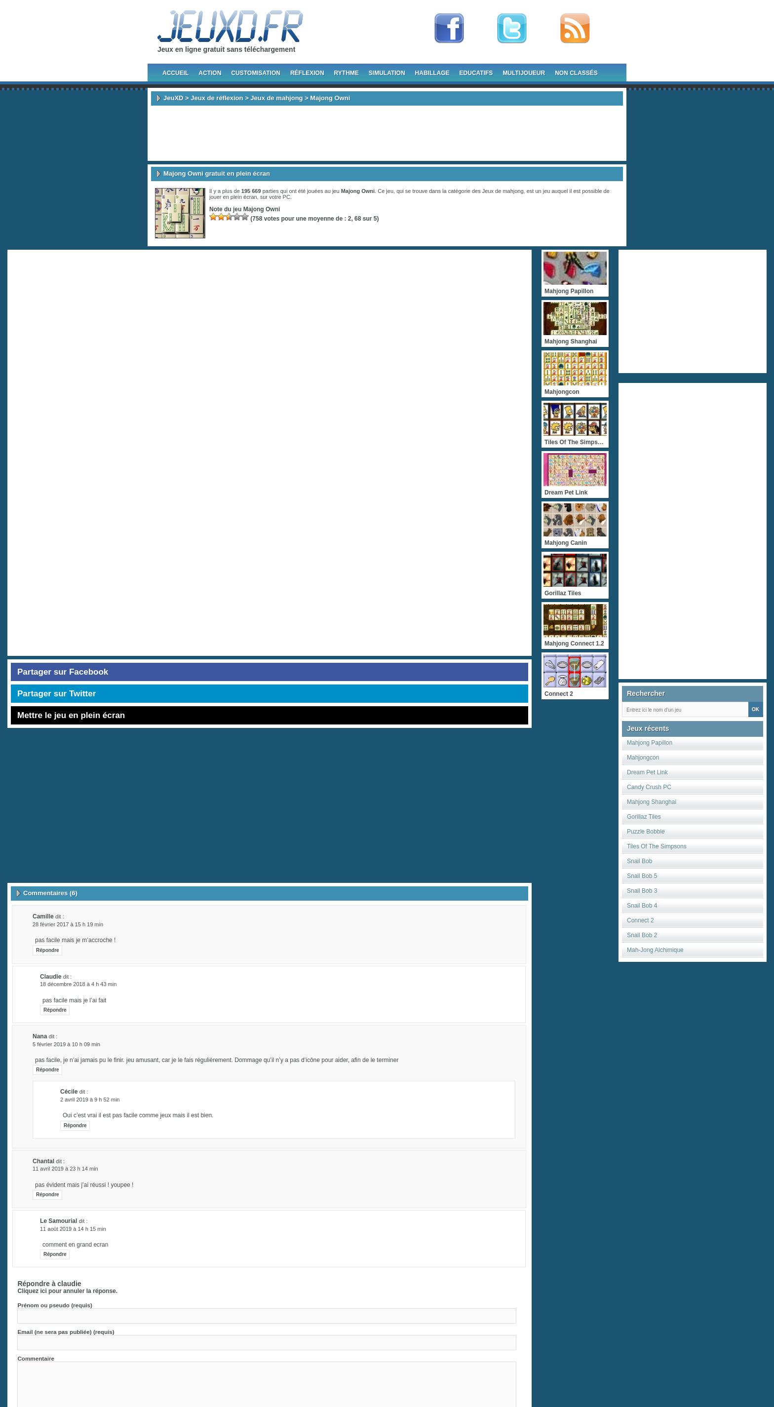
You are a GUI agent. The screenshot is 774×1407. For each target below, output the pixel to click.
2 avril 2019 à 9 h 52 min (89, 1100)
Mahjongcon (643, 757)
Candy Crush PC (649, 787)
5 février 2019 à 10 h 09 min (66, 1044)
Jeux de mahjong (276, 98)
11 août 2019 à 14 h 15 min (73, 1229)
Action (209, 73)
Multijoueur (524, 73)
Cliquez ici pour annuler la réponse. (67, 1291)
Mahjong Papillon (649, 742)
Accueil (175, 73)
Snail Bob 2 (642, 935)
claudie (69, 1284)
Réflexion (307, 73)
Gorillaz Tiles (644, 816)
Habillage (432, 73)
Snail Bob (639, 861)
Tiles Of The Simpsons (657, 846)
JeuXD (173, 98)
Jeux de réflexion (217, 98)
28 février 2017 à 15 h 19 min (68, 924)
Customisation (255, 73)
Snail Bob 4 (642, 905)
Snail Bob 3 (642, 890)
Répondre (47, 950)
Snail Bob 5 (642, 876)
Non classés (576, 73)
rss (575, 28)
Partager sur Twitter (56, 693)
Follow (512, 28)
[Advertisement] (387, 133)
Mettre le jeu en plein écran (71, 715)
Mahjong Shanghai (651, 802)
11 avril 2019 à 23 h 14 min (65, 1169)
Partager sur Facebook (62, 672)
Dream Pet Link (647, 772)
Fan (449, 28)
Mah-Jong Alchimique (655, 950)
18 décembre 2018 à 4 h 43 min (78, 984)
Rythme (346, 73)
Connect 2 (640, 920)
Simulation (387, 73)
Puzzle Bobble (646, 831)
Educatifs (476, 73)
